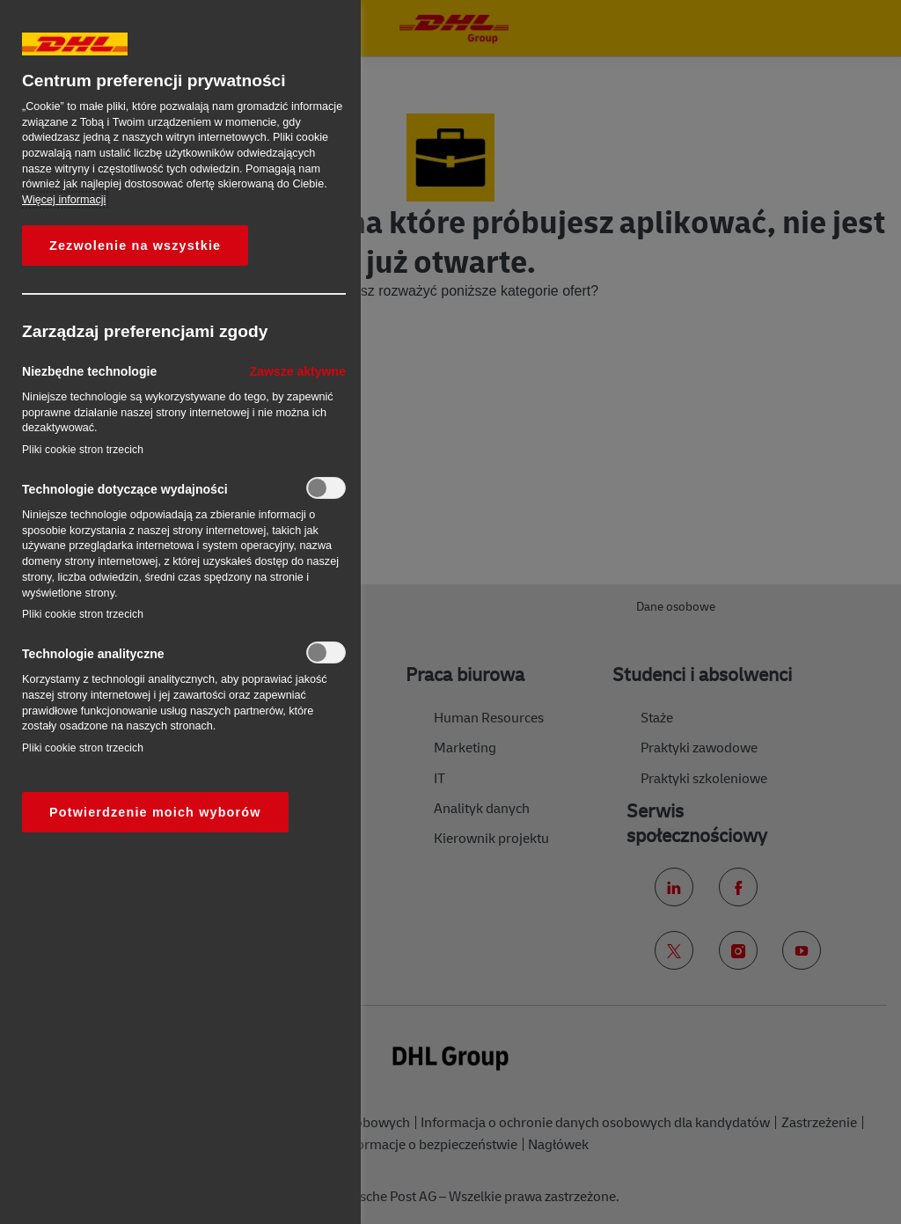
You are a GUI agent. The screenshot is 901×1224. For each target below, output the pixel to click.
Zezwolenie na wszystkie (135, 245)
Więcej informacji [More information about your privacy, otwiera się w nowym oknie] (64, 200)
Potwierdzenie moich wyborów (155, 812)
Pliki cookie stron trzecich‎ (82, 449)
